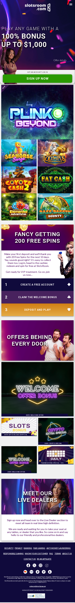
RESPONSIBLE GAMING (13, 554)
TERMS (57, 554)
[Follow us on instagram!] (40, 566)
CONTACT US (30, 559)
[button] (70, 5)
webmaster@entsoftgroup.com (37, 586)
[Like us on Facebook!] (28, 566)
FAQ (51, 554)
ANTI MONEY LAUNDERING (58, 548)
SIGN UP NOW (37, 78)
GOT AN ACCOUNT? (37, 72)
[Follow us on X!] (34, 566)
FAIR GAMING (39, 548)
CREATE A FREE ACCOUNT (37, 284)
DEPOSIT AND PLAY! (37, 309)
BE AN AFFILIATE (44, 559)
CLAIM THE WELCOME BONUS (37, 297)
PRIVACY (18, 548)
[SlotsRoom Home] (37, 7)
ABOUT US (67, 554)
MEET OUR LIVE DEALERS (37, 496)
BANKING (28, 548)
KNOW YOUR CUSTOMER (36, 554)
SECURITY (8, 548)
